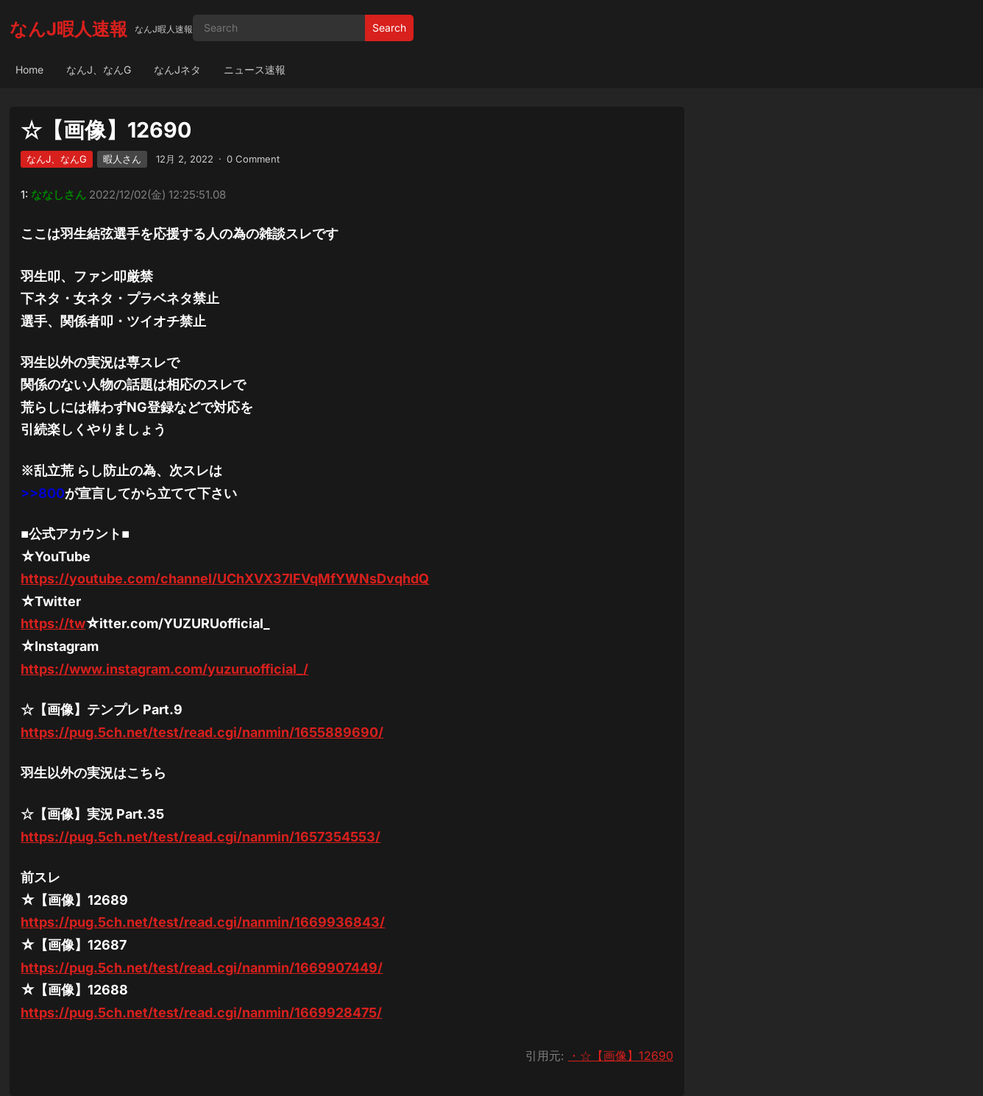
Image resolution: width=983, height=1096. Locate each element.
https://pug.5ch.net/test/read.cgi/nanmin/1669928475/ (201, 1012)
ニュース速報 (254, 69)
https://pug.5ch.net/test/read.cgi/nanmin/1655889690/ (202, 732)
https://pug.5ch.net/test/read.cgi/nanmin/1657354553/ (200, 836)
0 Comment (253, 159)
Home (29, 69)
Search (389, 27)
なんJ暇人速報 (68, 29)
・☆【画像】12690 (620, 1055)
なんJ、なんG (98, 69)
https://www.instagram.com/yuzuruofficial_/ (164, 669)
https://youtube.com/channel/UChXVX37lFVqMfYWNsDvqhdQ (225, 578)
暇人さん (122, 159)
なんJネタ (177, 69)
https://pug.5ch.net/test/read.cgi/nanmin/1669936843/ (203, 922)
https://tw (53, 623)
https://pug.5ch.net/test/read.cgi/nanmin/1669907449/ (202, 967)
